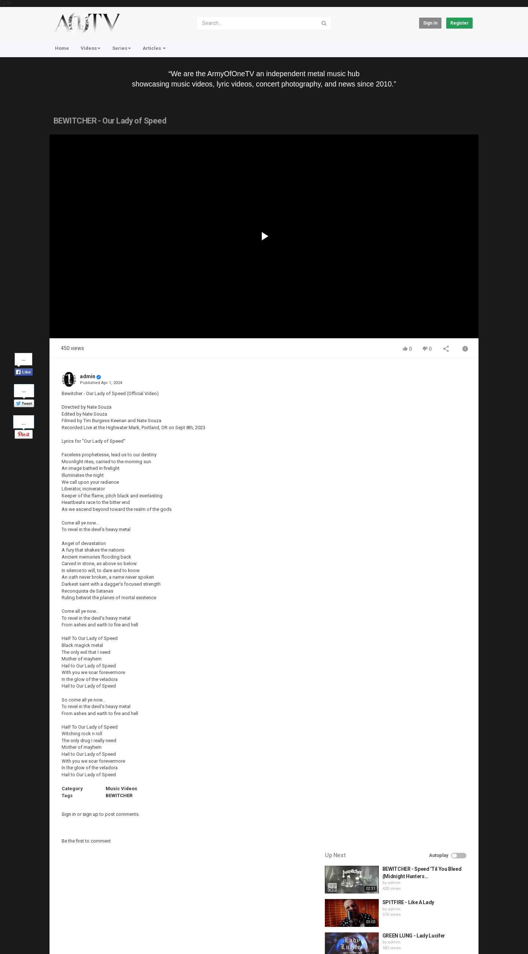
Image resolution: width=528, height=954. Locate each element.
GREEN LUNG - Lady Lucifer (421, 452)
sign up (90, 814)
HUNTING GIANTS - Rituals (421, 485)
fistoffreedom (408, 492)
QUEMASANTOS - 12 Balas (420, 519)
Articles (154, 48)
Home (62, 48)
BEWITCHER (119, 795)
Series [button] (121, 48)
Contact (77, 917)
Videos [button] (90, 48)
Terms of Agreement (115, 917)
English (461, 940)
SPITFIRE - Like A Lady (415, 419)
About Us (84, 936)
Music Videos (121, 788)
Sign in (430, 23)
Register (459, 23)
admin (87, 376)
